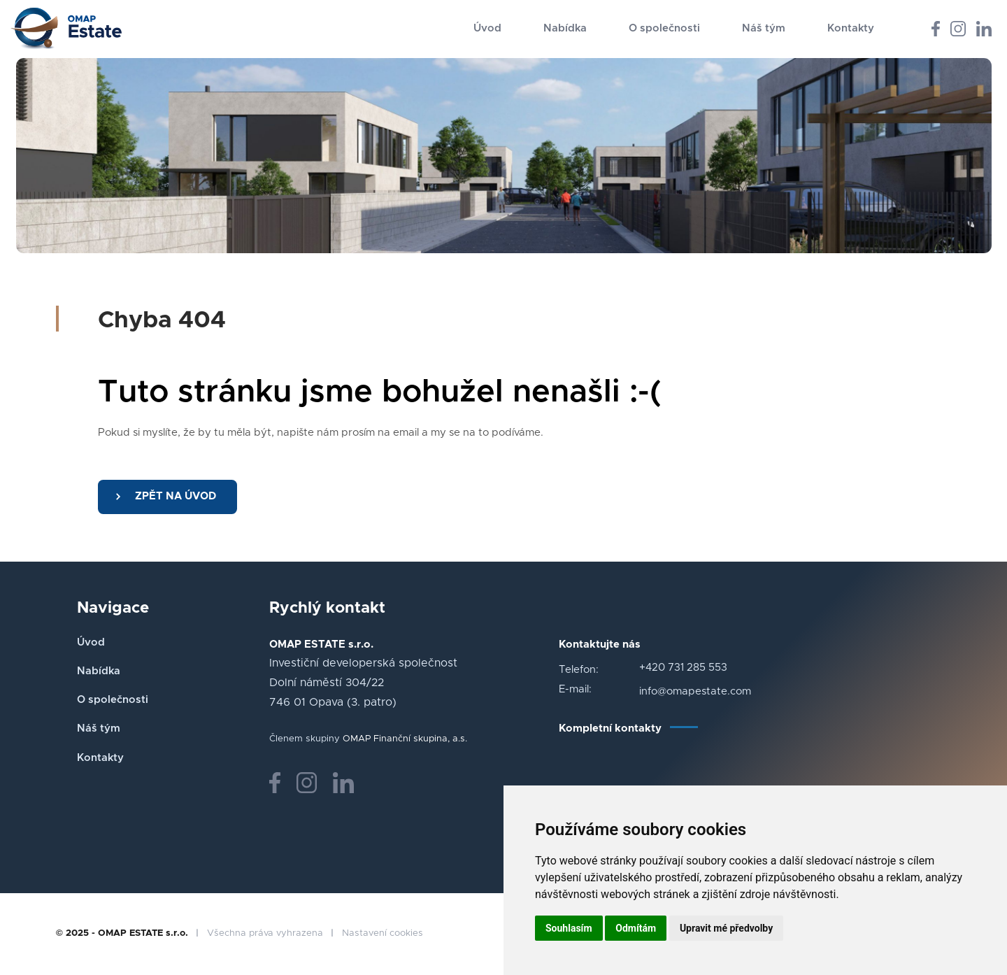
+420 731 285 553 (683, 667)
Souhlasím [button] (568, 928)
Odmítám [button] (635, 928)
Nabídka (565, 28)
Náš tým (763, 28)
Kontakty (850, 28)
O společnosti (664, 28)
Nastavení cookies (382, 933)
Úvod (487, 28)
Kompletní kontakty (610, 728)
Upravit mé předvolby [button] (726, 928)
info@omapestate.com (695, 691)
